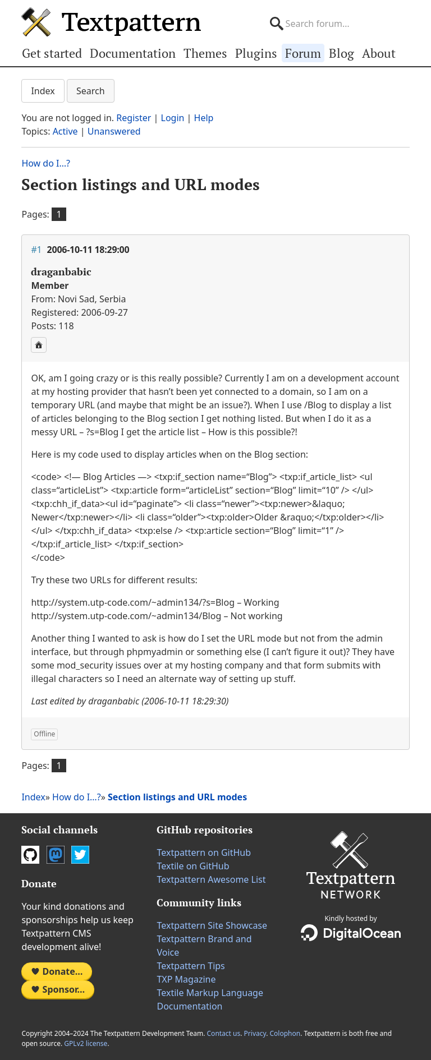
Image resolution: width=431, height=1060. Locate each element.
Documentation (133, 53)
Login (173, 118)
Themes (205, 53)
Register (133, 118)
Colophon (284, 1033)
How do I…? (45, 163)
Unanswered (114, 131)
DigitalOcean (351, 932)
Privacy (255, 1033)
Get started (52, 53)
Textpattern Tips (190, 966)
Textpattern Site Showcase (212, 925)
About (379, 53)
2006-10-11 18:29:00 (88, 249)
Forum (303, 53)
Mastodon (56, 855)
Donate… (56, 971)
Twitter (80, 855)
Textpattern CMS (111, 21)
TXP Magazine (186, 979)
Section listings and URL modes (140, 184)
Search (90, 91)
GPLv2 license (85, 1043)
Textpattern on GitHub (204, 852)
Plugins (256, 53)
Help (204, 118)
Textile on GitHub (193, 866)
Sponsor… (58, 989)
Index (42, 91)
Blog (341, 53)
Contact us (224, 1033)
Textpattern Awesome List (211, 879)
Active (65, 131)
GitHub (30, 855)
